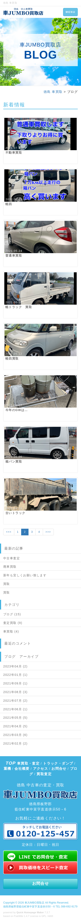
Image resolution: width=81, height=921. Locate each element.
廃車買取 (10, 566)
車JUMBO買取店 (34, 902)
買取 (6, 584)
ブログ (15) (12, 614)
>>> (48, 531)
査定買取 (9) (12, 623)
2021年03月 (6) (15, 735)
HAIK (50, 916)
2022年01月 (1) (15, 674)
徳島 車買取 (53, 92)
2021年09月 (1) (15, 683)
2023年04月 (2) (15, 666)
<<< (8, 531)
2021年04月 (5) (15, 726)
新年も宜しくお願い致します (24, 575)
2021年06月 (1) (15, 709)
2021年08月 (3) (15, 692)
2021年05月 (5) (15, 717)
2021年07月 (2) (15, 700)
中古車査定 (11, 558)
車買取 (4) (11, 631)
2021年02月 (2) (15, 743)
